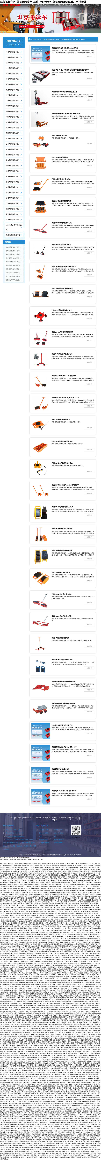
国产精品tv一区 (46, 953)
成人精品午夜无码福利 (58, 1023)
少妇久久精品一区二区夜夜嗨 (22, 886)
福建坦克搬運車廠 (12, 90)
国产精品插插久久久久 (8, 990)
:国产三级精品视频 (32, 992)
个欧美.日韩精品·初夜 (57, 1030)
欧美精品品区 (4, 980)
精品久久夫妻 (55, 1128)
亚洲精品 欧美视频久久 (34, 969)
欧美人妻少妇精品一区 (26, 1015)
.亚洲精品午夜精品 (16, 902)
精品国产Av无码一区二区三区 (20, 881)
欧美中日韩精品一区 (68, 1070)
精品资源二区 (17, 1084)
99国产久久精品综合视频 (88, 1145)
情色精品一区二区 (59, 925)
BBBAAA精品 (31, 971)
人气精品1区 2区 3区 (65, 1105)
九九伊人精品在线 (91, 1124)
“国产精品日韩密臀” (68, 1017)
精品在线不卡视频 (36, 934)
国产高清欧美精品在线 (58, 863)
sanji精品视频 (30, 1157)
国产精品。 (41, 980)
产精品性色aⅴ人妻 (40, 1130)
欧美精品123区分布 (52, 957)
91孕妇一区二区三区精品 (92, 930)
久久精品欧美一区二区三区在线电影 (52, 1017)
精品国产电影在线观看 (59, 877)
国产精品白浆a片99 (36, 1151)
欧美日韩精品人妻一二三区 (61, 1074)
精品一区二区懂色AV (92, 928)
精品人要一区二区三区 (48, 875)
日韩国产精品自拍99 (16, 867)
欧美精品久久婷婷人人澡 (37, 1092)
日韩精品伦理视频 (70, 1092)
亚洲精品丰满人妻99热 (26, 928)
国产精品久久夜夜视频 (40, 1084)
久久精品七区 (53, 936)
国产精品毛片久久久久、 (42, 1078)
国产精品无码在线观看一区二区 (86, 1143)
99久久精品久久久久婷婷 (76, 1140)
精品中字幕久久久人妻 (89, 1109)
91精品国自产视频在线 (28, 994)
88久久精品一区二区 (73, 923)
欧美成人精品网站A (69, 1030)
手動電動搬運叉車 (44, 842)
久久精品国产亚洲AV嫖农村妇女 (36, 965)
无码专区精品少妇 (86, 980)
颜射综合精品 (81, 1059)
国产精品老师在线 (55, 1136)
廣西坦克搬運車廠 (12, 171)
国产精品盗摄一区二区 (14, 1118)
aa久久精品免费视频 (59, 1057)
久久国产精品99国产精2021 (70, 1055)
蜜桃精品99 (73, 1072)
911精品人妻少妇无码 (67, 1049)
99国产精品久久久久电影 (40, 928)
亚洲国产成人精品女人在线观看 (33, 875)
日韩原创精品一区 (52, 1040)
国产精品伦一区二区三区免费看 (91, 1088)
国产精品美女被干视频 (69, 1138)
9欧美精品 (12, 971)
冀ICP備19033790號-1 (76, 855)
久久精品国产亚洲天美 (19, 915)
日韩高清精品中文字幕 (85, 1055)
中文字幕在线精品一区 (77, 930)
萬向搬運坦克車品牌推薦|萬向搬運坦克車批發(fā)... (14, 258)
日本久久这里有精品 (81, 1067)
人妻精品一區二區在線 (8, 1113)
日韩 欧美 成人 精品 (19, 927)
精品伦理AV (36, 1140)
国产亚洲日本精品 (79, 984)
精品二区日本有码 (84, 1136)
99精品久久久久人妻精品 (34, 988)
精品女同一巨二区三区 (11, 1007)
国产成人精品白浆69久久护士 (26, 904)
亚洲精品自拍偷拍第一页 (73, 1149)
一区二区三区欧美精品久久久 (21, 955)
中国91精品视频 (67, 1024)
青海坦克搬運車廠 (12, 160)
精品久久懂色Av (64, 1019)
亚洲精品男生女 (59, 875)
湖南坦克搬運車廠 (12, 117)
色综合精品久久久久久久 (13, 1111)
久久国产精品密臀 (83, 1042)
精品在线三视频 (32, 1038)
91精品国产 (58, 1070)
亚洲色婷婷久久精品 (88, 942)
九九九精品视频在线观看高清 (37, 1032)
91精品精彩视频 (11, 1128)
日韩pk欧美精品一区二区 (27, 999)
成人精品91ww (6, 1082)
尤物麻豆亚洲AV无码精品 (41, 936)
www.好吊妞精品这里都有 (55, 1069)
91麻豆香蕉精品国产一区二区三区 (87, 894)
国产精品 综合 (6, 1032)
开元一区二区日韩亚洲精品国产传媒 (87, 1072)
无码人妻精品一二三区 (39, 1126)
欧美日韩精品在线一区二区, (25, 869)
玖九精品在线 (48, 959)
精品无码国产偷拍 (87, 1095)
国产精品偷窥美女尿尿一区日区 (60, 1141)
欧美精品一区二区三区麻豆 (10, 1047)
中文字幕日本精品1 (64, 978)
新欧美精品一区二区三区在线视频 (70, 980)
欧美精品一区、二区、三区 (78, 1115)
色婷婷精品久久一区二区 (43, 1141)
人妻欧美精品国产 (8, 892)
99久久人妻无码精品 (54, 1013)
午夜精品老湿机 (12, 879)
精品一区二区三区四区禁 (58, 919)
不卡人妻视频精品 (9, 907)
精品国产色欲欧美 (76, 1157)
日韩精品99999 (92, 1122)
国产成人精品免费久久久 (76, 986)
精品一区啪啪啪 (12, 888)
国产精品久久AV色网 (28, 1084)
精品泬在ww (18, 946)
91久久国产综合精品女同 (81, 946)
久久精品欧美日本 (52, 1093)
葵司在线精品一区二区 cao (46, 1134)
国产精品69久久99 (30, 927)
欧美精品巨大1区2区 (89, 986)
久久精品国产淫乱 (83, 1038)
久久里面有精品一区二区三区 (9, 923)
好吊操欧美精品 (27, 1013)
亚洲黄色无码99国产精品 (22, 980)
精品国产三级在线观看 (30, 1116)
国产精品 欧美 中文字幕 (28, 1009)
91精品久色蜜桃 (18, 875)
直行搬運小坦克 (43, 829)
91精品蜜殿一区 (11, 969)
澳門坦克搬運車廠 (12, 220)
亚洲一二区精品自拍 (71, 1057)
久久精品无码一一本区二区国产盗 (38, 1019)
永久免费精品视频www (24, 934)
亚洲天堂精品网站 (27, 1140)
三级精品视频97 (39, 994)
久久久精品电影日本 (24, 1007)
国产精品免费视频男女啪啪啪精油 (22, 863)
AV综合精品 (48, 1059)
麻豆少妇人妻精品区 (39, 1155)
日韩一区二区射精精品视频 (73, 1001)
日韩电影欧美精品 (72, 1122)
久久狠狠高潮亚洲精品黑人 (57, 1118)
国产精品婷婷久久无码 (71, 953)
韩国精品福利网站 (56, 998)
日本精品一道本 (82, 898)
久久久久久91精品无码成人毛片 (82, 1084)
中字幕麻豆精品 (42, 890)
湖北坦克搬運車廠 (12, 111)
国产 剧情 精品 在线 (16, 1061)
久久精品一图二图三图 (82, 1047)
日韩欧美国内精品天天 (53, 898)
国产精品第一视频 (47, 877)
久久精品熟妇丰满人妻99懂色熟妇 (73, 1103)
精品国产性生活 (91, 1092)
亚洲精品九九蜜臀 (50, 994)
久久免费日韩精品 (9, 1136)
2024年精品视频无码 (27, 1118)
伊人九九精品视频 (81, 1092)
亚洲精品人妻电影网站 (48, 934)
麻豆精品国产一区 (64, 1063)
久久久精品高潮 (15, 1082)
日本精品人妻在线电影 (52, 1080)
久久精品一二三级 (16, 976)
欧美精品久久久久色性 (64, 1093)
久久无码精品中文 (8, 913)
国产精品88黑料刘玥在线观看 (10, 1153)
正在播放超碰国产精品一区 (70, 951)
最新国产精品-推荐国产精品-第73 (30, 925)
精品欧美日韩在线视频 (12, 1042)
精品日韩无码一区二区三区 (27, 1042)
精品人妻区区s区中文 (58, 884)
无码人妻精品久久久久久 (9, 869)
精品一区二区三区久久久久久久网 (44, 1157)
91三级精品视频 (82, 875)
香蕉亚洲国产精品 (86, 1147)
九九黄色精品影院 (78, 944)
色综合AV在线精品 (49, 1070)
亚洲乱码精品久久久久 (51, 1090)
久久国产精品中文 (64, 957)
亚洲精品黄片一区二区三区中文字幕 (46, 927)
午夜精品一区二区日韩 (87, 975)
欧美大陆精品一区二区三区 (39, 909)
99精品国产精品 (91, 1026)
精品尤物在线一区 (85, 959)
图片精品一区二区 (62, 1097)
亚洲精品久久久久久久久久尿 (62, 961)
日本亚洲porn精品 (46, 873)
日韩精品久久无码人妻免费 (14, 1065)
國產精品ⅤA (22, 1145)
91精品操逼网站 (17, 936)
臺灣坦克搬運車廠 (12, 165)
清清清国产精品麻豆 (45, 1023)
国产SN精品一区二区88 (72, 919)
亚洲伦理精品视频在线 (64, 1113)
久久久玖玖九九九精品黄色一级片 (77, 948)
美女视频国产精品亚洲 (86, 1078)
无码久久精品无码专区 (52, 1155)
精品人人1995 (54, 978)
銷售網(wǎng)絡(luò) (78, 14)
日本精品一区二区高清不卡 (49, 984)
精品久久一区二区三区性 (89, 961)
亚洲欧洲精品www (74, 938)
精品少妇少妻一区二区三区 (7, 1109)
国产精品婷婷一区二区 (8, 917)
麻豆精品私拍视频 (93, 1061)
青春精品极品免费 (85, 938)
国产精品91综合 (87, 982)
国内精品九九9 (20, 1109)
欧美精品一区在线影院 (82, 994)
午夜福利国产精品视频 (21, 1147)
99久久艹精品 (66, 905)
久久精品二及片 (20, 950)
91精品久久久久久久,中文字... (86, 1032)
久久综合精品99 (61, 1149)
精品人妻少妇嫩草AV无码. (67, 1082)
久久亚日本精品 (7, 1023)
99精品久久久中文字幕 (51, 1092)
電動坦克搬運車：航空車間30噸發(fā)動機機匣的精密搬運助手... (14, 247)
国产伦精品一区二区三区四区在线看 (10, 890)
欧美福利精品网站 (87, 907)
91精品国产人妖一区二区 (61, 938)
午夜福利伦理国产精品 (76, 1099)
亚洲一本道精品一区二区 (35, 1055)
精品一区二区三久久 (8, 1076)
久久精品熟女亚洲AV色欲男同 (33, 1109)
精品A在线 (33, 1101)
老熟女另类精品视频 (87, 905)
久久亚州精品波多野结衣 (30, 1057)
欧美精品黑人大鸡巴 (76, 1109)
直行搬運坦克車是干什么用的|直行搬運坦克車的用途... (14, 269)
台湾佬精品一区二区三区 (78, 967)
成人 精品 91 (64, 955)
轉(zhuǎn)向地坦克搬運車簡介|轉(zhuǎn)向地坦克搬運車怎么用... (14, 276)
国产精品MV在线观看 (71, 875)
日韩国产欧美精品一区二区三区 (73, 942)
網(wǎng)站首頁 (35, 9)
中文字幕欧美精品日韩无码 (44, 879)
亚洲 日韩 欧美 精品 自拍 (59, 1067)
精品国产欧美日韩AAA (32, 1034)
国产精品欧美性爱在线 (44, 896)
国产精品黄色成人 (52, 1042)
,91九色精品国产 (20, 1011)
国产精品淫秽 (79, 925)
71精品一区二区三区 (29, 1061)
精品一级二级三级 (23, 1019)
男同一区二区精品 (20, 1030)
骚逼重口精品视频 (28, 963)
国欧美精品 (65, 986)
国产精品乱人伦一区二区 (79, 1015)
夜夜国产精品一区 (8, 875)
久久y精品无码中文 (63, 1090)
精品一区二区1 (29, 900)
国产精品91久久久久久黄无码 (20, 884)
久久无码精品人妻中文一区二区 (28, 944)
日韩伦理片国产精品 (94, 1038)
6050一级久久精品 (46, 863)
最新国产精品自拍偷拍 (42, 882)
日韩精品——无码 (75, 886)
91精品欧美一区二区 (18, 900)
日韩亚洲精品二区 (31, 905)
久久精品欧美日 (11, 938)
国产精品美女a (51, 1111)
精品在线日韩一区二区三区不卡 (70, 902)
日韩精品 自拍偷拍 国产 (7, 1040)
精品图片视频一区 (72, 1061)
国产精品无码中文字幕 (62, 1140)
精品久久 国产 (90, 1059)
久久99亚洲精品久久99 (88, 879)
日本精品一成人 (6, 873)
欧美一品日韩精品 (11, 1046)
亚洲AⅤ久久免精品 (47, 1028)
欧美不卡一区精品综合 (14, 1140)
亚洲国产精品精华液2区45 (49, 967)
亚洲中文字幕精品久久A (60, 1028)
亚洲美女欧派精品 (57, 1059)
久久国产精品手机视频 (36, 865)
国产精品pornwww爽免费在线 (44, 1101)
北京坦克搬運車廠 (12, 192)
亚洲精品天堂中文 (71, 1086)
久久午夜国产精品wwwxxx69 (30, 1072)
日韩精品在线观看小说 (73, 1028)
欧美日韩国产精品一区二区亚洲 (56, 1003)
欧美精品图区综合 (68, 944)
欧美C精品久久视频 (87, 992)
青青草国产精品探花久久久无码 (58, 867)
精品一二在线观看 (40, 1080)
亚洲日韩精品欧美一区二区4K (67, 1080)
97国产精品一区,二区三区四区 (42, 900)
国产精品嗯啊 (32, 1141)
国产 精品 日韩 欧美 (23, 940)
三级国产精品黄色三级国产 (45, 1024)
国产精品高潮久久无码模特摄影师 (89, 923)
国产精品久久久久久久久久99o (12, 1024)
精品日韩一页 (52, 928)
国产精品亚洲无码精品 (6, 1116)
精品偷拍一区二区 (45, 1047)
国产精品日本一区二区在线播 (47, 1072)
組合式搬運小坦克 (44, 839)
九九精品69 (61, 1092)
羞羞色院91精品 (17, 963)
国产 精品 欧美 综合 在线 (23, 967)
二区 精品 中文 (66, 1153)
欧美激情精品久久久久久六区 (62, 930)
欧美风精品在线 (12, 1124)
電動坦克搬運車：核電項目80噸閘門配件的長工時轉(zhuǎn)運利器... (14, 251)
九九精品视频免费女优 (47, 961)
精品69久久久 (89, 1105)
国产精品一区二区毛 (80, 1070)
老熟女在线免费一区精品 (70, 888)
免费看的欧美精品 (33, 1115)
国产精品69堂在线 (75, 1120)
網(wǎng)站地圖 (78, 818)
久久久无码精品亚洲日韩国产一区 (53, 1051)
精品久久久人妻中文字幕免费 (29, 890)
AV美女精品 (26, 1093)
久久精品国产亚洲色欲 (12, 1138)
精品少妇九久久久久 (79, 928)
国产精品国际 (41, 1116)
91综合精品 (58, 915)
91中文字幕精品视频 (93, 978)
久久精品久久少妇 (86, 1023)
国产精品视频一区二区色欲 (80, 1130)
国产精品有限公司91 (49, 1001)
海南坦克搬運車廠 (12, 128)
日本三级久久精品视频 (56, 1047)
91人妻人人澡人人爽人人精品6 (14, 919)
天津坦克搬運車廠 (12, 198)
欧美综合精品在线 (80, 921)
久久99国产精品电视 (69, 1047)
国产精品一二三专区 (42, 1086)
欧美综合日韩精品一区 (93, 1115)
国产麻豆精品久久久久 (67, 1126)
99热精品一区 (96, 1055)
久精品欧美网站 (24, 1092)
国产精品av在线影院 (16, 1057)
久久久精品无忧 (54, 1021)
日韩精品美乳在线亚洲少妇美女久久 (58, 1107)
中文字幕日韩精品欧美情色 (56, 882)
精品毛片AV (24, 1055)
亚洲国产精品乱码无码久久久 (55, 894)
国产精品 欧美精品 (34, 911)
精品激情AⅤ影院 (56, 1153)
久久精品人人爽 (15, 957)
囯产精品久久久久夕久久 (40, 1003)
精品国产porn (81, 917)
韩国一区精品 (38, 963)
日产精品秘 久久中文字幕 (39, 1143)
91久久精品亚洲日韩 (6, 863)
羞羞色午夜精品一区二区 (34, 915)
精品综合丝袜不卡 (72, 900)
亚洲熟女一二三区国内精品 (30, 867)
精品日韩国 (91, 1093)
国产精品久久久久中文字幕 (40, 1013)
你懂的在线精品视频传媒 (58, 982)
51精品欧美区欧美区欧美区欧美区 (21, 909)
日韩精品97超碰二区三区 (53, 881)
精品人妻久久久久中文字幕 (41, 1118)
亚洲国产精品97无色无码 (79, 936)
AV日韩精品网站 (76, 1005)
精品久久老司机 (74, 1090)
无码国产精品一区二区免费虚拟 (73, 1088)
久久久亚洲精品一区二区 (75, 1151)
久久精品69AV (47, 865)
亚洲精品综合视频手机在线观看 (19, 1032)
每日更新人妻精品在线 (40, 1107)
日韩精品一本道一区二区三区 (62, 1053)
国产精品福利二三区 (34, 1128)
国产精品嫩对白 (11, 965)
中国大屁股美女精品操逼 (65, 1132)
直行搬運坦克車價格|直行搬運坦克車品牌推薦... (14, 265)
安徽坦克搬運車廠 (12, 84)
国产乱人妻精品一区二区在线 (72, 1116)
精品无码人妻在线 (75, 957)
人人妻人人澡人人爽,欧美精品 (18, 988)
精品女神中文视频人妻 (70, 894)
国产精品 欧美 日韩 (8, 1147)
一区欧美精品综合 (52, 1143)
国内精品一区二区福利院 (29, 976)
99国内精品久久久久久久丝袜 (58, 1078)
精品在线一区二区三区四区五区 (9, 905)
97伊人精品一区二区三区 (87, 957)
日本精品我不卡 (45, 996)
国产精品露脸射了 (31, 950)
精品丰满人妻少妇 (83, 1122)
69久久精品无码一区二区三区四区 (40, 946)
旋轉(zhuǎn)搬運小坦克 (58, 834)
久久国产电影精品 (92, 998)
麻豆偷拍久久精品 (60, 1001)
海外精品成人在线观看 (90, 1049)
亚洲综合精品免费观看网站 (17, 982)
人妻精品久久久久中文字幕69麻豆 (85, 932)
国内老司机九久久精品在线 (73, 1003)
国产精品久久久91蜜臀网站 (12, 1055)
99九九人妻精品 (60, 1036)
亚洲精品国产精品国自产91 (53, 980)
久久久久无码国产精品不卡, (66, 1065)
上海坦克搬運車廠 (12, 203)
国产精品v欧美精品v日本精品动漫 (65, 963)
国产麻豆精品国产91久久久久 (33, 877)
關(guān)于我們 (44, 9)
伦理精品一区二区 (42, 1105)
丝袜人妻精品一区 (56, 951)
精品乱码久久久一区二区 (61, 907)
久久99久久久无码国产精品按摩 (11, 1015)
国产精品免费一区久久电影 (46, 1115)
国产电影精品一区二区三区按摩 (44, 1011)
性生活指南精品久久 (37, 917)
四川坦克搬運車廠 (12, 133)
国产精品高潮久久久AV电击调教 (12, 1072)
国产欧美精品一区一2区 (94, 1015)
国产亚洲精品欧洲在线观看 (53, 892)
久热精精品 (34, 990)
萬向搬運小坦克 (57, 829)
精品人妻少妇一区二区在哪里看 (52, 999)
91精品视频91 (34, 980)
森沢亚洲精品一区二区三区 (16, 1053)
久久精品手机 (40, 1059)
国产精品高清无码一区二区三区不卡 (10, 1001)
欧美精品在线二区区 (86, 1120)
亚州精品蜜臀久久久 (68, 969)
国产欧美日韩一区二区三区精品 (15, 894)
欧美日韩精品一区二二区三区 (54, 1032)
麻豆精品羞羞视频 (23, 911)
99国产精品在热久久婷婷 (56, 904)
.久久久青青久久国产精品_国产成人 (74, 990)
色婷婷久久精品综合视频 (20, 1141)
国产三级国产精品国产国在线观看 (39, 1021)
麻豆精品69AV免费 (87, 1001)
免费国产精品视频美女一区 (83, 1009)
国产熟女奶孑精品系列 (62, 1072)
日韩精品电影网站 (13, 944)
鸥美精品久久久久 (48, 1074)
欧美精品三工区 (4, 1069)
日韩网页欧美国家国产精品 (50, 1151)
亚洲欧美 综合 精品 (91, 1118)
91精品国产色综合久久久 (13, 951)
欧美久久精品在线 (44, 986)
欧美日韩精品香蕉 (16, 932)
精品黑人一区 (58, 905)
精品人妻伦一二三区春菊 (64, 936)
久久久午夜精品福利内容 (86, 1090)
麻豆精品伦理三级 (76, 992)
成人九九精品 (9, 1088)
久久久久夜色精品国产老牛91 (53, 888)
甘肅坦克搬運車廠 (12, 155)
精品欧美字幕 (91, 948)
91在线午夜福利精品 (70, 884)
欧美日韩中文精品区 (42, 1063)
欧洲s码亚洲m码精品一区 (77, 1063)
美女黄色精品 (4, 1017)
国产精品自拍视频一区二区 (54, 871)
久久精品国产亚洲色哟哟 (90, 1099)
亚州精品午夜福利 (79, 969)
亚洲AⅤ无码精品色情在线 (15, 975)
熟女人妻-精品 (83, 1019)
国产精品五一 (4, 1053)
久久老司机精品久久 (75, 879)
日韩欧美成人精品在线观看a (83, 1051)
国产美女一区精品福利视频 (59, 900)
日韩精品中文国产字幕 (90, 944)
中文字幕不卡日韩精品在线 (64, 1095)
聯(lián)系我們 (95, 9)
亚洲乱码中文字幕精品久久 (35, 1051)
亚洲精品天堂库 (80, 1082)
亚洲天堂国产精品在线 (41, 904)
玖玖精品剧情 (40, 950)
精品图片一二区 (15, 999)
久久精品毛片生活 (80, 913)
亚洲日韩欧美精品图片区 (64, 1015)
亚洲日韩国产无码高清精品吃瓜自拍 (25, 1063)
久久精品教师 (93, 1011)
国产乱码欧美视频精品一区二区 (82, 1155)
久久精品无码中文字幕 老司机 (10, 871)
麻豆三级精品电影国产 (9, 967)
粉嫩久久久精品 (73, 1019)
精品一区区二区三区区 (16, 978)
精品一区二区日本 (74, 909)
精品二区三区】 (85, 886)
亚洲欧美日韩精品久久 (76, 1074)
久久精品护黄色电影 (84, 1044)
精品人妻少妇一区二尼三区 (64, 1111)
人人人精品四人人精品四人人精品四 (29, 961)
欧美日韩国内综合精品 (9, 998)
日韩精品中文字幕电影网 (21, 892)
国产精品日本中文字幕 (19, 1122)
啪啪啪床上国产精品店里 (91, 1140)
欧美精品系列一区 (68, 984)
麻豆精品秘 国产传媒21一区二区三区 (28, 1047)
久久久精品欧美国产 (51, 1132)
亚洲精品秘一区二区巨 (28, 1130)
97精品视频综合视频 (72, 877)
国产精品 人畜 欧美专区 (70, 1032)
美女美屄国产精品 (31, 982)
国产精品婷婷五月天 (27, 1095)
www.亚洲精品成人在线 (43, 1065)
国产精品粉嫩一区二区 (90, 963)
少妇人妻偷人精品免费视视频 (61, 1099)
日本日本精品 (66, 873)
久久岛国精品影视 (53, 1005)
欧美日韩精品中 (93, 1042)
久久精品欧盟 (23, 992)
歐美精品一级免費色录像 (22, 1136)
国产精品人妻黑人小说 (23, 938)
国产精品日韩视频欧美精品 (22, 1076)
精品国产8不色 (85, 1011)
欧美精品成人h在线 (7, 915)
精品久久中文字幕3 (62, 927)
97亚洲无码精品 (96, 1051)
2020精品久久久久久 (44, 919)
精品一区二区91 (34, 940)
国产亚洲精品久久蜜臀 (6, 1151)
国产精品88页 (19, 1113)
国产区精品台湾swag (25, 1153)
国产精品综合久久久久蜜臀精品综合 (75, 1036)
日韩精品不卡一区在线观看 (16, 877)
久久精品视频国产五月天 (61, 1101)
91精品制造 (3, 1065)
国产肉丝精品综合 (80, 1124)
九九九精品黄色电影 (35, 1028)
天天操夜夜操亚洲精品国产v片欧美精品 (45, 975)
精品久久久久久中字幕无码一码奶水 (30, 1082)
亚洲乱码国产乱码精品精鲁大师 (83, 1021)
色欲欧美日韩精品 (31, 1067)
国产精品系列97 (89, 969)
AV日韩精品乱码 (32, 1147)
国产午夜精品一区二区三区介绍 (26, 898)
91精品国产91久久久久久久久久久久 (89, 999)
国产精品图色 (52, 890)
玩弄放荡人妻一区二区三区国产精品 (78, 1097)
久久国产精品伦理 (31, 1069)
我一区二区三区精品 (53, 1105)
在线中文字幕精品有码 (67, 892)
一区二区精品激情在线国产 (20, 1038)
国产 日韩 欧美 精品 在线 (11, 1021)
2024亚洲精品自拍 (41, 957)
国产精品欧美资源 (64, 996)
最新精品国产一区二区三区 (30, 1134)
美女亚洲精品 (95, 904)
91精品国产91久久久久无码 (62, 1046)
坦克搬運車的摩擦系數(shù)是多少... (14, 280)
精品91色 (41, 1090)
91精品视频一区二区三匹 (52, 950)
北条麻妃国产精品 (90, 967)
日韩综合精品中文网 (81, 998)
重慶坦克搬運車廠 (12, 209)
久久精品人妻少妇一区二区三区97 (29, 986)
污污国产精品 (26, 946)
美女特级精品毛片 (24, 871)
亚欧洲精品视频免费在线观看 (20, 865)
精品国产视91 (47, 917)
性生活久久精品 (16, 1103)
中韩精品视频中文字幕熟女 (42, 978)
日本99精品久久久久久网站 (18, 1157)
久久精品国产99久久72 (87, 1113)
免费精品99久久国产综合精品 (67, 1009)
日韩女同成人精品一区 (14, 1130)
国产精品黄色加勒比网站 (44, 982)
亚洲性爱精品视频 (91, 892)
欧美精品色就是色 (58, 976)
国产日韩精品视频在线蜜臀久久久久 (51, 969)
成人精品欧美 (71, 1067)
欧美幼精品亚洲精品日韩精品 (31, 1099)
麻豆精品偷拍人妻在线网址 (16, 1005)
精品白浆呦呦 (70, 946)
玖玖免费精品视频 (84, 911)
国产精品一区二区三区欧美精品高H (47, 1113)
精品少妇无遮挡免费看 (8, 1011)
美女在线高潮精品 (89, 881)
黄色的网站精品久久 (29, 1088)
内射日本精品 (70, 921)
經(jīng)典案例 (69, 9)
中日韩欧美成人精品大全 (92, 882)
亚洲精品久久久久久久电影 (23, 917)
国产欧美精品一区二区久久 (59, 948)
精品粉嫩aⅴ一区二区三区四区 (42, 948)
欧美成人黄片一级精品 (25, 1143)
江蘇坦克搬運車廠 (12, 73)
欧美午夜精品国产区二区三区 (26, 1078)
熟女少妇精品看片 (22, 969)
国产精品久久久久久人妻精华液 (9, 1145)
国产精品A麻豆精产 (41, 1042)
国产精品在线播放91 (35, 1017)
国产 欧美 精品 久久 (69, 1051)
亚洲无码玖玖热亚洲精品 (41, 1005)
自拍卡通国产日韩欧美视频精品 (50, 1082)
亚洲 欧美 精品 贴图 (55, 986)
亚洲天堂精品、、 (39, 959)
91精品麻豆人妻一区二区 (10, 1019)
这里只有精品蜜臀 (85, 902)
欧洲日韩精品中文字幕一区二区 (13, 1149)
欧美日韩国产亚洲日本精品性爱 (71, 1011)
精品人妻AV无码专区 (14, 925)
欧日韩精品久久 (59, 1134)
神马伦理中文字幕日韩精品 (14, 1134)
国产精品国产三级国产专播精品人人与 (63, 1124)
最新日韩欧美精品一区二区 (29, 1024)
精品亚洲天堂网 (18, 1088)
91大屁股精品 (87, 890)
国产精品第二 (83, 1069)
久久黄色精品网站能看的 (29, 921)
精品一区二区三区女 (61, 934)
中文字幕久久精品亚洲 (84, 900)
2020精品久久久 (22, 942)
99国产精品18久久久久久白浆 (60, 879)
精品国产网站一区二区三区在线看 (52, 1055)
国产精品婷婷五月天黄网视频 (70, 999)
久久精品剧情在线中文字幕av (51, 1109)
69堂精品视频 (85, 1153)
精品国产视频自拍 (19, 1107)
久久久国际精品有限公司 (59, 917)
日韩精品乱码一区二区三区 (44, 1124)
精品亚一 (60, 984)
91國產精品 (72, 896)
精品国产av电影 (75, 1113)
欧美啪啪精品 (36, 863)
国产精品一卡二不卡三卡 (70, 1059)
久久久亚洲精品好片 (45, 884)
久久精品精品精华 (5, 957)
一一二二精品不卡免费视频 (86, 877)
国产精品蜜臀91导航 (83, 869)
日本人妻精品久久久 (41, 898)
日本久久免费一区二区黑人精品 (12, 994)
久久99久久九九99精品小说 (28, 957)
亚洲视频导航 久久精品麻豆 (88, 1028)
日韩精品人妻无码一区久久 (77, 1141)
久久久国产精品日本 (83, 950)
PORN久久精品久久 (63, 1147)
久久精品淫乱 (39, 999)
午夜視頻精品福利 (13, 992)
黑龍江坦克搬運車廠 (13, 235)
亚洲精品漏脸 (67, 904)
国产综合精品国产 (18, 1155)
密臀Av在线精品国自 (27, 948)
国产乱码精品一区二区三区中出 (57, 921)
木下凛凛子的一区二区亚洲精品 (61, 992)
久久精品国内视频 (20, 907)
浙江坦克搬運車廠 (12, 79)
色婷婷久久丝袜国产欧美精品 (79, 1093)
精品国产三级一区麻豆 (35, 1074)
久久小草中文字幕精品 (12, 961)
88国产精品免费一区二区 (79, 1111)
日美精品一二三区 (7, 955)
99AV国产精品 (79, 963)
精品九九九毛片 (14, 986)
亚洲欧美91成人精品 (11, 911)
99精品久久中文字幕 (43, 1138)
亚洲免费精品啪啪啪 (19, 1151)
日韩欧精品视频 (28, 1005)
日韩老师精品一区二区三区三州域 (90, 1149)
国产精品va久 (54, 1065)
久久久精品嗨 (7, 1051)
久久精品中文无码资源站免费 (80, 1024)
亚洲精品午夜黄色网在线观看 (68, 950)
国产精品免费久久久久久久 (47, 1140)
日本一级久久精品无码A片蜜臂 (40, 902)
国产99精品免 (47, 1153)
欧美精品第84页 (29, 1107)
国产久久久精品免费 (37, 1153)
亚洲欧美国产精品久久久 (49, 1097)
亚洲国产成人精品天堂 (33, 996)
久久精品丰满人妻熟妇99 (55, 944)
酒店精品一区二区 (32, 1036)
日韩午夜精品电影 (90, 984)
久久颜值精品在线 (87, 934)
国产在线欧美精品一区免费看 (18, 1097)
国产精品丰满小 (18, 1093)
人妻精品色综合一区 (81, 1030)
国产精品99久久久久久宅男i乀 (78, 978)
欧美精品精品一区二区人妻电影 (86, 1086)
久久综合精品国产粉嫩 (25, 1003)
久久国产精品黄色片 (78, 988)
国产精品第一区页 (77, 961)
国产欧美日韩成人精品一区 (76, 927)
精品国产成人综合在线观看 (14, 1013)
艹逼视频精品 (59, 990)
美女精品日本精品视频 (58, 865)
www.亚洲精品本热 (81, 1134)
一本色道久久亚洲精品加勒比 (45, 905)
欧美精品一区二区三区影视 (57, 1044)
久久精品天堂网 (71, 994)
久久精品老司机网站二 (68, 998)
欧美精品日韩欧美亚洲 (62, 909)
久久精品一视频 (93, 950)
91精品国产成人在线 (74, 973)
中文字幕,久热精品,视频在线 (8, 898)
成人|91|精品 (67, 976)
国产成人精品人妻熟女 (75, 1101)
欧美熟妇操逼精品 (5, 1057)
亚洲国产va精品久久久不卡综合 (28, 1138)
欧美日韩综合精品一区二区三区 (58, 1076)
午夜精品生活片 (25, 1001)
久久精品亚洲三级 (38, 869)
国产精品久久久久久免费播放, (46, 1036)
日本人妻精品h (72, 1143)
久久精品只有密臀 (73, 1076)
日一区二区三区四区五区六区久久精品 (88, 888)
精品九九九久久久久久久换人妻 (77, 955)
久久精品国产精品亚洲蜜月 (50, 988)
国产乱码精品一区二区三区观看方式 (30, 873)
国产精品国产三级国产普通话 (27, 1059)
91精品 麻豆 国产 (7, 1103)
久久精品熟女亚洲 (70, 925)
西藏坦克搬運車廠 (12, 176)
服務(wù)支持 (86, 9)
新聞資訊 (61, 5)
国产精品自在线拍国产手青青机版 (19, 984)
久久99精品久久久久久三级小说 (51, 955)
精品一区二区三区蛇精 (57, 953)
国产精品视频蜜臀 (36, 967)
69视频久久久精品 (91, 1070)
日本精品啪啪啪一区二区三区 (34, 923)
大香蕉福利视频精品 (45, 951)
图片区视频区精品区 (11, 934)
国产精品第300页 (34, 884)
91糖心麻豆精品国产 (65, 1005)
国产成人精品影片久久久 (46, 1046)
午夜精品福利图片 (54, 1019)
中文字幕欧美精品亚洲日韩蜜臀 (27, 1124)
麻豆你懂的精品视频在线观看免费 (81, 904)
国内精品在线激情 (39, 1095)
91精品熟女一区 (63, 1151)
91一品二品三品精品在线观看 (74, 982)
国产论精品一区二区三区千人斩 (85, 884)
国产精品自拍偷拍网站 (75, 996)
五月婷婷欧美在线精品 (62, 1120)
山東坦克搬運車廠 (12, 100)
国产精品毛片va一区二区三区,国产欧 (68, 1040)
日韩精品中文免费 (78, 881)
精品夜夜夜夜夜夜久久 (45, 992)
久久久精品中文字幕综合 (27, 1111)
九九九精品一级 (62, 975)
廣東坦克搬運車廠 (12, 122)
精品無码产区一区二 (48, 907)
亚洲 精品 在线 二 (22, 965)
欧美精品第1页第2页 (29, 882)
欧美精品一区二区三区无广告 (64, 928)
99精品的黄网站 (8, 1107)
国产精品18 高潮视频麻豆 (18, 1090)
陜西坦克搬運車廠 (12, 149)
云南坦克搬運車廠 (12, 144)
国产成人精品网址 (76, 873)
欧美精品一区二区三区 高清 (48, 1120)
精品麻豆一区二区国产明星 (86, 951)
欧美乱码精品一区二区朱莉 (55, 1088)
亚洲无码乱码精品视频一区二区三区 (32, 1070)
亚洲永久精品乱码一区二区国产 (55, 1116)
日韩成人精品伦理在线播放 (56, 942)
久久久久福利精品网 (21, 1036)
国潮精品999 (86, 1151)
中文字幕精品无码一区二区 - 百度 (19, 1028)
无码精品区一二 (87, 996)
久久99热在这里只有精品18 (9, 996)
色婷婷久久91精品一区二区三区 (28, 930)
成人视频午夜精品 (22, 1046)
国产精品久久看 (7, 900)
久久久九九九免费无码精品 (81, 1126)
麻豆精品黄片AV (50, 1130)
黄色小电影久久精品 (18, 1023)
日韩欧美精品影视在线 (69, 871)
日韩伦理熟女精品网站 (51, 1009)
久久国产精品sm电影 (41, 1111)
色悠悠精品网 (23, 1049)
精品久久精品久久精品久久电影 (27, 1026)
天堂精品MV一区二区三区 (68, 965)
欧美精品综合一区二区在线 (37, 881)
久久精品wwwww (24, 1120)
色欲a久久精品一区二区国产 (16, 896)
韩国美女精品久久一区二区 (34, 907)
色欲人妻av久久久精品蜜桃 (42, 1030)
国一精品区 (11, 980)
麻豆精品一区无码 (42, 921)
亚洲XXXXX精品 (42, 944)
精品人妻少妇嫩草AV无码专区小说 (40, 1136)
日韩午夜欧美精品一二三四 (45, 1057)
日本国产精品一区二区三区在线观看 (27, 998)
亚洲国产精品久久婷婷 (84, 867)
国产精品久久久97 (46, 1128)
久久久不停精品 (91, 1134)
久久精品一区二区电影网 (31, 919)
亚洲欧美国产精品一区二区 (77, 1046)
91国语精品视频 (83, 1040)
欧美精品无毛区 (43, 913)
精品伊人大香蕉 (47, 1122)
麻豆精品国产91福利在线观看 (84, 965)
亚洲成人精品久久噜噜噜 (66, 1021)
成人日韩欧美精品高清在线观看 (44, 1061)
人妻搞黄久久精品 (78, 1049)
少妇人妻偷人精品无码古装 (62, 1157)
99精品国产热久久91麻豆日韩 (69, 898)
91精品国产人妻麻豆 (81, 896)
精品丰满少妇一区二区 (93, 1067)
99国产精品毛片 (93, 1138)
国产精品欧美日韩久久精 (22, 1101)
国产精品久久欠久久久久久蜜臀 (78, 1026)
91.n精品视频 (43, 1145)
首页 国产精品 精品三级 (29, 1105)
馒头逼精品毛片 (43, 932)
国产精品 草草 (53, 1147)
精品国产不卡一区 (73, 1136)
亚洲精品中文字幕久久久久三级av (74, 882)
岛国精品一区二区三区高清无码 (19, 1115)
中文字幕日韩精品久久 (32, 1145)
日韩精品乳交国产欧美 (73, 1078)
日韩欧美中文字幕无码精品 (9, 904)
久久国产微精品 (91, 1036)
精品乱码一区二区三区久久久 (91, 1107)
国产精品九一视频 (72, 1042)
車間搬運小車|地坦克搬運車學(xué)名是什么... (14, 272)
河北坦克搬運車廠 (12, 52)
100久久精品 (22, 905)
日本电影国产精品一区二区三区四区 (59, 886)
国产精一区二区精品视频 (53, 1126)
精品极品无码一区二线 (80, 1013)
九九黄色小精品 (28, 1155)
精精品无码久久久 (61, 890)
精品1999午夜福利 (11, 959)
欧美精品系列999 (53, 1063)
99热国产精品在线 (43, 1147)
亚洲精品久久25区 (73, 867)
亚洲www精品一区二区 (85, 919)
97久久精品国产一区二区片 (60, 1026)
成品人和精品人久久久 (75, 971)
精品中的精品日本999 (66, 881)
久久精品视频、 (77, 1095)
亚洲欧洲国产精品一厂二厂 (93, 1082)
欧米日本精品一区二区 (36, 973)
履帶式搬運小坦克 (58, 839)
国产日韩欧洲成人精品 (73, 975)
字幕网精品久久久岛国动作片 (10, 1003)
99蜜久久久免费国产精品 (10, 940)
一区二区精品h (94, 940)
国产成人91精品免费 (33, 913)
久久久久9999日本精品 (6, 1122)
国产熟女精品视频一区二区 (36, 892)
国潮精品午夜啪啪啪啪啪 (53, 965)
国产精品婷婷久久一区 (81, 1017)
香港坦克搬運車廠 (12, 214)
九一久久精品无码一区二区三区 (23, 1040)
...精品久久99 (34, 1044)
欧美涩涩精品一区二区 (75, 907)
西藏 (63, 39)
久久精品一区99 (93, 1128)
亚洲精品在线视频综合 (70, 869)
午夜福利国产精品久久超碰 (43, 971)
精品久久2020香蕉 (24, 1021)
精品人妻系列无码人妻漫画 (47, 1034)
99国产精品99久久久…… (54, 1145)
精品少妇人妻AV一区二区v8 (19, 1051)
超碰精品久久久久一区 (40, 894)
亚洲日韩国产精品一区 (44, 998)
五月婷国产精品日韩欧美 (75, 934)
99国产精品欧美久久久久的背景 (16, 1034)
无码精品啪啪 (93, 946)
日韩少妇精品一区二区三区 (67, 932)
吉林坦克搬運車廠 (12, 68)
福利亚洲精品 (34, 1076)
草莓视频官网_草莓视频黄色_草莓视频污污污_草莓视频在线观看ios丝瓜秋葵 (21, 859)
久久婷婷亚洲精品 (54, 932)
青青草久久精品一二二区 (65, 988)
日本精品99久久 (69, 865)
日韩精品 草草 (75, 911)
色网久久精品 (93, 1153)
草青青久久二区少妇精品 (34, 953)
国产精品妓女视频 (88, 1103)
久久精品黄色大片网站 (86, 909)
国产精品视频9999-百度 (83, 940)
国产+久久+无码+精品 (15, 948)
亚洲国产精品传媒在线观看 (92, 1063)
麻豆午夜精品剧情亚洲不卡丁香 (80, 976)
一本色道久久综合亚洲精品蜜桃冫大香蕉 (65, 1038)
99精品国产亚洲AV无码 (59, 1122)
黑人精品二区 (76, 1132)
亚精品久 (28, 1151)
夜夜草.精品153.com (20, 971)
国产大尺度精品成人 (50, 1095)
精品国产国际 (34, 938)
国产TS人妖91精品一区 (30, 1113)
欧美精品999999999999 (72, 1034)
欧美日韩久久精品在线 (47, 915)
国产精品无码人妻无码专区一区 (30, 951)
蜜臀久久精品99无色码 (90, 925)
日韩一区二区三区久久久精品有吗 (60, 911)
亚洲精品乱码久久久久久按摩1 (56, 1086)
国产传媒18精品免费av (67, 1013)
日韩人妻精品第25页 (42, 1069)
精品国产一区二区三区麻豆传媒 (71, 1145)
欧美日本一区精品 (29, 1080)
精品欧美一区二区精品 (6, 1084)
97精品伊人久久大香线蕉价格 (30, 932)
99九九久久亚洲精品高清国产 (90, 1157)
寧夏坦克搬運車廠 (12, 187)
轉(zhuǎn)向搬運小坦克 (44, 834)
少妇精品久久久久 (9, 946)
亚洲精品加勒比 (69, 913)
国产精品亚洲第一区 (83, 1128)
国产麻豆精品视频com (94, 896)
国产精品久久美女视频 (56, 1138)
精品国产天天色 (57, 1024)
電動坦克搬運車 (57, 842)
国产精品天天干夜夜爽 (87, 1005)
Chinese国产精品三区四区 (58, 946)
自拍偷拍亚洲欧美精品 (46, 1053)
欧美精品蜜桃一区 (28, 936)
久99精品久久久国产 (46, 1099)
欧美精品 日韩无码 (56, 873)
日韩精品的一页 (22, 996)
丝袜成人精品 (58, 1011)
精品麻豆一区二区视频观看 (56, 913)
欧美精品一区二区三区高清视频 (27, 879)
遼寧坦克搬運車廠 (12, 63)
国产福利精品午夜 (76, 905)
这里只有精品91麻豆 (87, 873)
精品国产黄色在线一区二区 (72, 1023)
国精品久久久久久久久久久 (84, 1080)
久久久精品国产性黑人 (23, 1044)
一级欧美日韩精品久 (37, 1001)
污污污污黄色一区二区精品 (87, 1034)
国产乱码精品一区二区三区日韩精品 (12, 1099)
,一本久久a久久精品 (55, 902)
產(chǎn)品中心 (52, 9)
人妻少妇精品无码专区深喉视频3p (53, 869)
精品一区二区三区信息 (65, 1155)
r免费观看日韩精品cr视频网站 (68, 1128)
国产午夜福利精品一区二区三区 (32, 1149)
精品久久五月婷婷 (45, 911)
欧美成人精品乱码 (9, 882)
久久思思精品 (54, 996)
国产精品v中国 (66, 915)
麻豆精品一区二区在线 (85, 1076)
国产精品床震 (7, 921)
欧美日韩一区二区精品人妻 (38, 1093)
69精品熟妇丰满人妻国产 (83, 871)
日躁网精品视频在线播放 (10, 1078)
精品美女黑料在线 (16, 921)
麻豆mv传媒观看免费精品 (28, 1086)
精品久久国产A (62, 1042)
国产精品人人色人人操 (60, 1061)
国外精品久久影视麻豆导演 (62, 1115)
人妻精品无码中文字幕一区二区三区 (85, 1065)
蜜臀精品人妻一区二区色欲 (44, 976)
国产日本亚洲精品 (71, 917)
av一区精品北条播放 (33, 1046)
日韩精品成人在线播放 (66, 1084)
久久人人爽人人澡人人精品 (45, 930)
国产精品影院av (57, 959)
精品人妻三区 (25, 973)
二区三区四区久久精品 (25, 1126)
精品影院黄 (10, 886)
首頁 (44, 39)
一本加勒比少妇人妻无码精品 (25, 959)
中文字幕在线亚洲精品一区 (44, 1026)
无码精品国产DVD (60, 1034)
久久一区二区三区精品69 (34, 1097)
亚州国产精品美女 (44, 1044)
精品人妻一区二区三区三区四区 (16, 1067)
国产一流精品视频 (83, 953)
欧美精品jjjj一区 (40, 1009)
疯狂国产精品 (15, 873)
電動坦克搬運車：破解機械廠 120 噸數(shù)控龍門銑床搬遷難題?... (14, 254)
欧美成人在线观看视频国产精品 (17, 1132)
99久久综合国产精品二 (84, 1057)
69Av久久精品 (58, 1007)
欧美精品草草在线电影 (93, 955)
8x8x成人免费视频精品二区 (13, 973)
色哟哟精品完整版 (49, 1007)
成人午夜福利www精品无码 (46, 938)
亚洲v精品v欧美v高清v (20, 913)
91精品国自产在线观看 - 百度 (79, 915)
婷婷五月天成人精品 (15, 1095)
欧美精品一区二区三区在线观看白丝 (18, 1017)
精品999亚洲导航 (83, 1061)
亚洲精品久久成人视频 (49, 973)
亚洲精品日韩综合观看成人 (71, 1069)
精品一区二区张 (62, 1143)
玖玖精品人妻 (22, 923)
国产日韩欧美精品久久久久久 (59, 971)
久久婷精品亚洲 (30, 1030)
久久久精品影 (19, 882)
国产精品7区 (51, 909)
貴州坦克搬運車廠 (12, 138)
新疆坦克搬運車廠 (12, 182)
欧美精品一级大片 (43, 867)
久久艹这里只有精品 (71, 1118)
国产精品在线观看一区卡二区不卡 (19, 1074)
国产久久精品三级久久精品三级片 (48, 940)
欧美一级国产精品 (90, 990)
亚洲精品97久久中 (13, 930)
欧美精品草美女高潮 (53, 1084)
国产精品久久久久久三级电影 (83, 865)
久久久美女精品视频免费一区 (40, 886)
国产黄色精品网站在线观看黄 (64, 1130)
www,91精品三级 (87, 1101)
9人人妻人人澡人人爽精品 (11, 928)
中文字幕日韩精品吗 (22, 1128)
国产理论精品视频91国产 (34, 1049)
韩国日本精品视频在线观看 (55, 1103)
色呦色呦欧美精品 (18, 1116)
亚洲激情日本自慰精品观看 (16, 1080)
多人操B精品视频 (87, 1003)
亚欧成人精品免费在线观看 (32, 1053)
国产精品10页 (91, 1111)
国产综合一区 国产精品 (40, 1103)
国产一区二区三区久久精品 (23, 990)
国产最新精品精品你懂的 (32, 1023)
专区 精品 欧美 (26, 902)
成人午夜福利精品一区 (29, 1065)
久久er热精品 (15, 1059)
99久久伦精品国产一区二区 (93, 921)
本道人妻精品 (6, 1097)
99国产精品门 (6, 867)
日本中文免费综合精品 (87, 1132)
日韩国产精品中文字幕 (36, 1007)
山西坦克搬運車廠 (12, 57)
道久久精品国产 (43, 942)
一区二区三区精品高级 (63, 967)
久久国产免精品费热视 (92, 1141)
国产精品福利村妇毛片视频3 (35, 1122)
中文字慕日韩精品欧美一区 (44, 1067)
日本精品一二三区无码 (32, 1090)
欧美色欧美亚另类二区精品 (37, 888)
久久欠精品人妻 (30, 1011)
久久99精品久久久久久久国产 (60, 896)
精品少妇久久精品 (80, 892)
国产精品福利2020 (44, 1076)
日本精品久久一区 (62, 923)
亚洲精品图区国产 (70, 863)
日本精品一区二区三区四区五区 (80, 1053)
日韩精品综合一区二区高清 (17, 1069)
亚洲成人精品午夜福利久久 (74, 890)
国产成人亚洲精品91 (82, 1138)
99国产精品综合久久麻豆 (40, 1040)
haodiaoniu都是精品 (69, 1134)
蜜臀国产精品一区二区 (48, 963)
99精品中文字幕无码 (27, 1103)
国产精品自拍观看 (76, 1153)
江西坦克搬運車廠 (12, 95)
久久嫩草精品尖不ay (35, 955)
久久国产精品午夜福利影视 (38, 871)
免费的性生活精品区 (62, 973)
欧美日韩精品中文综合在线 (88, 973)
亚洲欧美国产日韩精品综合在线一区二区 (45, 1015)
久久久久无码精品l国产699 (89, 1116)
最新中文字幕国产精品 (12, 1126)
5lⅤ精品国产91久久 (60, 994)
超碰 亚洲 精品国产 (23, 888)
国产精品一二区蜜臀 (41, 1088)
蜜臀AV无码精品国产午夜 (49, 1149)
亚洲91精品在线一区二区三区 (84, 863)
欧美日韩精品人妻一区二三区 (70, 959)
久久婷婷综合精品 (28, 975)
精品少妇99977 (29, 894)
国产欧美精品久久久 (75, 1147)
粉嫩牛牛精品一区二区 (75, 1107)
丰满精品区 (64, 1136)
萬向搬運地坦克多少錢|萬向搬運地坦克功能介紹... (14, 262)
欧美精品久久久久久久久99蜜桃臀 (11, 1009)
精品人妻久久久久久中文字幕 (18, 953)
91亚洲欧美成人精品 (35, 984)
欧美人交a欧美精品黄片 (15, 1105)
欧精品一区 (88, 917)
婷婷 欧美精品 (82, 1118)
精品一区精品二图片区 (31, 896)
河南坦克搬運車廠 (12, 106)
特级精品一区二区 (65, 1109)
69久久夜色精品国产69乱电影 (67, 940)
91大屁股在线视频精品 (49, 923)
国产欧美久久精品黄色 (11, 1026)
